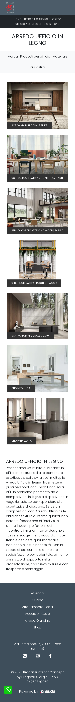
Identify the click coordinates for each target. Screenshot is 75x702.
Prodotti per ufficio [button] (35, 56)
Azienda (37, 593)
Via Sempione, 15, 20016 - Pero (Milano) (37, 646)
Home (17, 19)
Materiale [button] (60, 56)
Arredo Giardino (37, 620)
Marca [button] (13, 56)
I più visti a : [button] (38, 67)
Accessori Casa (37, 613)
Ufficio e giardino (36, 19)
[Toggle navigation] (67, 7)
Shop (37, 627)
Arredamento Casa (37, 607)
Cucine (37, 600)
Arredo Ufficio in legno (44, 24)
